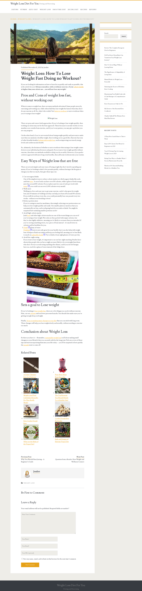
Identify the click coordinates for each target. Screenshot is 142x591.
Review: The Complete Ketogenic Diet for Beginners (114, 49)
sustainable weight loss (53, 338)
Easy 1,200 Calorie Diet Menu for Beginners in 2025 (114, 145)
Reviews (92, 9)
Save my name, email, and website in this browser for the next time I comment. (49, 559)
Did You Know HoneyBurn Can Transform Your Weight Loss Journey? (113, 57)
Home (13, 19)
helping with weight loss (46, 140)
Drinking (27, 230)
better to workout (61, 111)
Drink (26, 228)
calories (33, 313)
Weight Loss (45, 9)
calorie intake (79, 87)
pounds (26, 345)
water (26, 186)
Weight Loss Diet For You (24, 3)
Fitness (23, 9)
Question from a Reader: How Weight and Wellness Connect (69, 460)
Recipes (83, 9)
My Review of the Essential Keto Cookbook (114, 110)
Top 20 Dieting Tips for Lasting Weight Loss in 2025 (113, 152)
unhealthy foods (38, 235)
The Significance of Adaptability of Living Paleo (114, 73)
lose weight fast (40, 311)
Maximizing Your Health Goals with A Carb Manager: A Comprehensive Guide (114, 96)
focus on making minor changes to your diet (42, 321)
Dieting (14, 9)
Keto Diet (33, 9)
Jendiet (46, 67)
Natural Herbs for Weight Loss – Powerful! (113, 81)
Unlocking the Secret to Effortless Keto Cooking (114, 88)
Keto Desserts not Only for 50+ (113, 104)
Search (106, 33)
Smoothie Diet (59, 9)
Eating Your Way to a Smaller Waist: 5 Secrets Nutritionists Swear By (115, 160)
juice (31, 181)
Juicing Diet (73, 9)
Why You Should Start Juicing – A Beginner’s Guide (32, 460)
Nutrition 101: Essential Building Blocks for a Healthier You (113, 167)
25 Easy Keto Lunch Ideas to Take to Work (114, 138)
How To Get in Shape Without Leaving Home (113, 66)
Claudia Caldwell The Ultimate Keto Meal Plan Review (114, 117)
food (28, 215)
